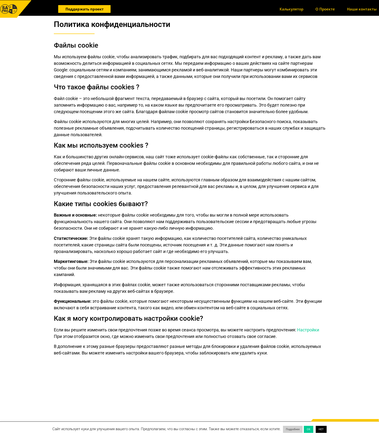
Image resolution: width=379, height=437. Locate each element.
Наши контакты (362, 9)
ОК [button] (308, 429)
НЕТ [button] (321, 429)
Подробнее (293, 429)
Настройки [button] (308, 329)
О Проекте (325, 9)
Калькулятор (291, 9)
